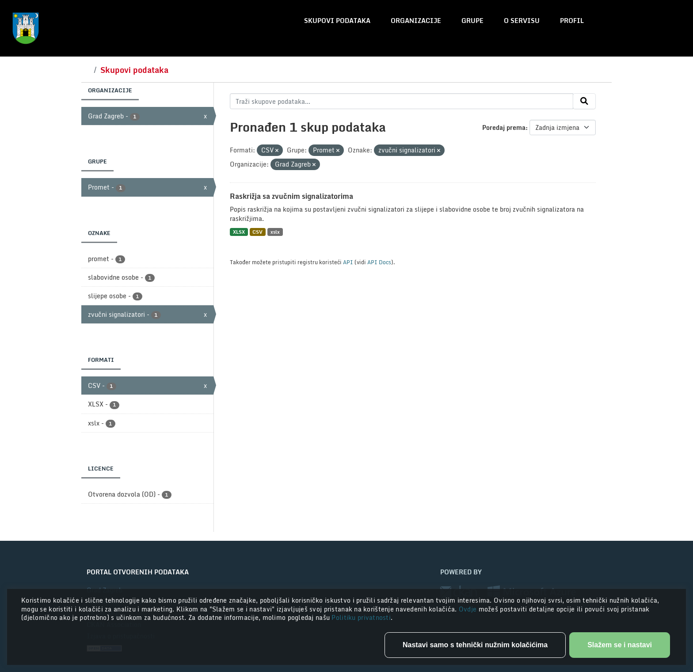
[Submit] (584, 101)
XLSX (239, 231)
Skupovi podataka (337, 20)
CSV (257, 231)
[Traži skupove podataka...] (401, 101)
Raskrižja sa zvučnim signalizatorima (291, 196)
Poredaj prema (503, 127)
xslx (275, 231)
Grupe (472, 20)
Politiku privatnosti (361, 617)
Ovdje (469, 609)
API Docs (379, 262)
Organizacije (416, 20)
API (348, 262)
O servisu (522, 20)
